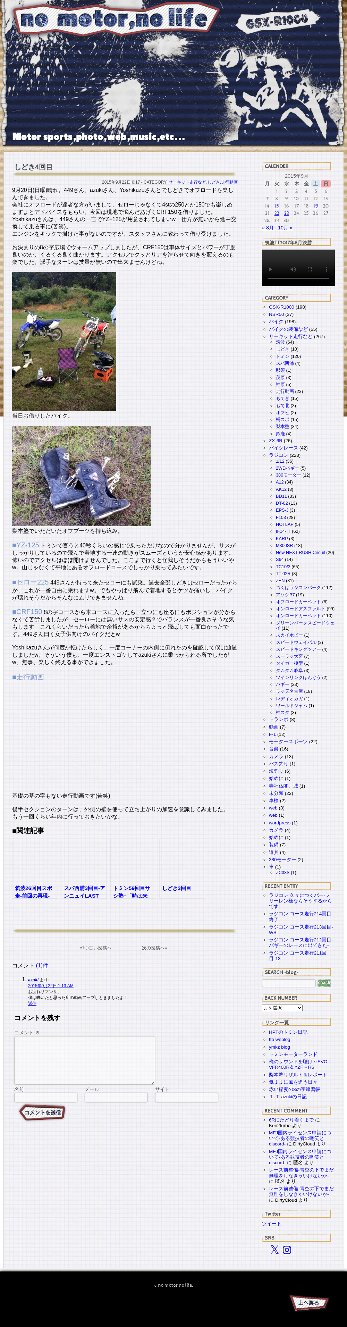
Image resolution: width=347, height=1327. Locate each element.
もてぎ (282, 398)
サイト (162, 1097)
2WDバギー (287, 468)
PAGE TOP (309, 1304)
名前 (19, 1097)
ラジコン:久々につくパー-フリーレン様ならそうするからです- (300, 901)
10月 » (285, 227)
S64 (280, 559)
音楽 (274, 748)
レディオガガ (289, 698)
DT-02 (282, 503)
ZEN (280, 580)
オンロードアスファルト (300, 608)
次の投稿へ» (154, 947)
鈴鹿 (280, 433)
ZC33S (283, 872)
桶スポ (282, 419)
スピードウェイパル (296, 642)
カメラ (276, 756)
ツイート (271, 1223)
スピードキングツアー (298, 649)
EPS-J (282, 510)
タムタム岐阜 (289, 670)
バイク (276, 321)
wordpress (279, 822)
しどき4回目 (33, 167)
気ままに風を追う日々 (293, 1082)
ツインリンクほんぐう (298, 677)
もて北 (282, 405)
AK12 (281, 489)
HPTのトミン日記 (288, 1032)
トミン (282, 356)
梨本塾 (282, 426)
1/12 (280, 461)
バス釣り (278, 763)
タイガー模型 (289, 663)
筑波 (280, 342)
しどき (214, 182)
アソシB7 (285, 594)
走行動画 (229, 182)
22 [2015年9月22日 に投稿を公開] (276, 213)
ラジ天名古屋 (289, 691)
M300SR (284, 545)
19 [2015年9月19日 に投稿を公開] (316, 206)
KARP (282, 538)
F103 (281, 517)
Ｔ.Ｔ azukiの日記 (288, 1096)
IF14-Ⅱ (283, 531)
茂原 (280, 377)
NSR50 (276, 314)
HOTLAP (285, 524)
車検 (274, 800)
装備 (274, 844)
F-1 (272, 734)
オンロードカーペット (298, 615)
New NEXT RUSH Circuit (300, 552)
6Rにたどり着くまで (291, 1120)
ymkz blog (279, 1047)
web (273, 808)
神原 (280, 384)
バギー (282, 684)
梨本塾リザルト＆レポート (298, 1074)
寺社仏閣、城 (283, 786)
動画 (274, 727)
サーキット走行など (187, 182)
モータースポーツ (288, 741)
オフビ (282, 412)
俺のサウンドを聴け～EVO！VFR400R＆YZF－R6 (300, 1064)
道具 (274, 852)
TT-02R (283, 573)
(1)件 (42, 965)
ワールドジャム (291, 705)
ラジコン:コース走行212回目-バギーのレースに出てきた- (301, 942)
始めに (276, 778)
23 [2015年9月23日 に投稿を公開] (286, 213)
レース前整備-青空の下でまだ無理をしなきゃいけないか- (301, 1172)
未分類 (276, 793)
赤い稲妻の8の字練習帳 (294, 1089)
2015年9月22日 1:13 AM (51, 985)
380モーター (288, 475)
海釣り (276, 771)
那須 (280, 370)
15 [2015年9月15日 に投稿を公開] (276, 206)
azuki (33, 979)
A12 (280, 482)
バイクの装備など (288, 329)
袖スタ (282, 712)
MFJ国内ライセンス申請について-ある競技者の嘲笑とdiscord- (300, 1138)
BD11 (281, 496)
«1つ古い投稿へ (95, 947)
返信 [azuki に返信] (32, 1003)
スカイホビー (289, 635)
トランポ (278, 719)
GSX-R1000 (281, 307)
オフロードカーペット (298, 601)
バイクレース (283, 448)
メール (92, 1097)
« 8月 (268, 227)
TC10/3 (283, 566)
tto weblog (279, 1039)
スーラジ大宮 (289, 656)
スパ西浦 (285, 363)
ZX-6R (275, 440)
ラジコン (278, 455)
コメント (27, 1032)
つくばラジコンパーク (298, 587)
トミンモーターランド (293, 1054)
